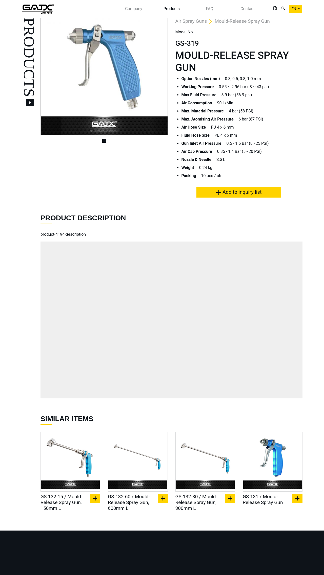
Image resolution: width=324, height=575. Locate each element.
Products (172, 8)
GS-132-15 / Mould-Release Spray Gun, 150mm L (61, 502)
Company (133, 8)
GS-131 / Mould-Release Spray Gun (263, 499)
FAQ (209, 8)
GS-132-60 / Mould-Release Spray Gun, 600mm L (129, 502)
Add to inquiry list (238, 192)
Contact (247, 8)
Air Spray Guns (191, 21)
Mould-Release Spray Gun (242, 21)
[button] (49, 76)
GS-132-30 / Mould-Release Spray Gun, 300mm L (196, 502)
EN (294, 9)
